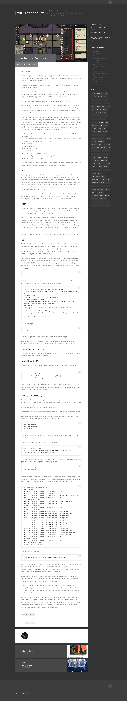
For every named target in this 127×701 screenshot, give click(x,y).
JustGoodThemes (40, 694)
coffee (100, 166)
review (99, 109)
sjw (106, 93)
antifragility (101, 138)
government (95, 160)
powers (104, 163)
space (100, 198)
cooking (94, 141)
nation (107, 195)
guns (98, 106)
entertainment (96, 185)
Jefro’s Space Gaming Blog (101, 58)
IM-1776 (95, 82)
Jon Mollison (97, 53)
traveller (101, 122)
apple (99, 131)
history (107, 103)
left (107, 122)
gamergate (101, 189)
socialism (107, 144)
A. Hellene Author (98, 77)
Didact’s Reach (97, 62)
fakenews (94, 144)
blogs (106, 115)
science (94, 122)
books (93, 109)
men (105, 198)
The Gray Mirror (97, 79)
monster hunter (106, 179)
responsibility (96, 163)
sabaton (104, 106)
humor (99, 173)
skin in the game (96, 135)
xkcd (102, 182)
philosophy (100, 93)
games (27, 623)
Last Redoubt (21, 64)
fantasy (98, 112)
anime (93, 147)
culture (94, 96)
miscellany (95, 103)
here (28, 71)
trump (100, 115)
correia (106, 166)
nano (26, 268)
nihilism (108, 182)
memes (94, 192)
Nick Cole (96, 60)
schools (101, 201)
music (100, 99)
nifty (106, 154)
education (101, 141)
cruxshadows (106, 150)
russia (99, 157)
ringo (93, 157)
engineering (106, 170)
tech (101, 103)
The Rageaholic (97, 64)
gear (107, 189)
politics (94, 99)
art (109, 106)
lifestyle (94, 125)
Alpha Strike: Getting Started (99, 28)
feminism (94, 115)
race (104, 135)
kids (103, 176)
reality (94, 131)
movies (105, 109)
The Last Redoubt (30, 13)
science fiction (102, 96)
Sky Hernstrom (97, 56)
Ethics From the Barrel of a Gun (33, 2)
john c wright (96, 176)
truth (101, 195)
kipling (103, 147)
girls (93, 93)
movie (104, 112)
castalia (94, 166)
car (102, 205)
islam (100, 125)
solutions (100, 192)
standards (95, 195)
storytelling (95, 182)
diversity (94, 154)
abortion (94, 198)
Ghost (23, 694)
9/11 (109, 163)
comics (108, 138)
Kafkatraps (18, 2)
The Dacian (96, 69)
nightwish (108, 205)
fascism (94, 189)
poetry (106, 125)
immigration (102, 128)
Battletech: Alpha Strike (98, 32)
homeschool (95, 205)
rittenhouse (105, 185)
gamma (94, 173)
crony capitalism (96, 170)
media (100, 144)
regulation (104, 160)
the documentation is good (53, 117)
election (105, 157)
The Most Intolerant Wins (53, 2)
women (108, 201)
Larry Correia (96, 179)
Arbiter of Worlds (98, 71)
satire (93, 138)
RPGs (33, 623)
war (93, 150)
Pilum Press (96, 51)
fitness (101, 154)
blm (98, 147)
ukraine (98, 150)
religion (105, 131)
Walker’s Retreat (98, 66)
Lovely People (27, 665)
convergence (101, 119)
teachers (94, 201)
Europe (94, 119)
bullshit (94, 128)
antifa (108, 147)
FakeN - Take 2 (27, 651)
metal (93, 106)
